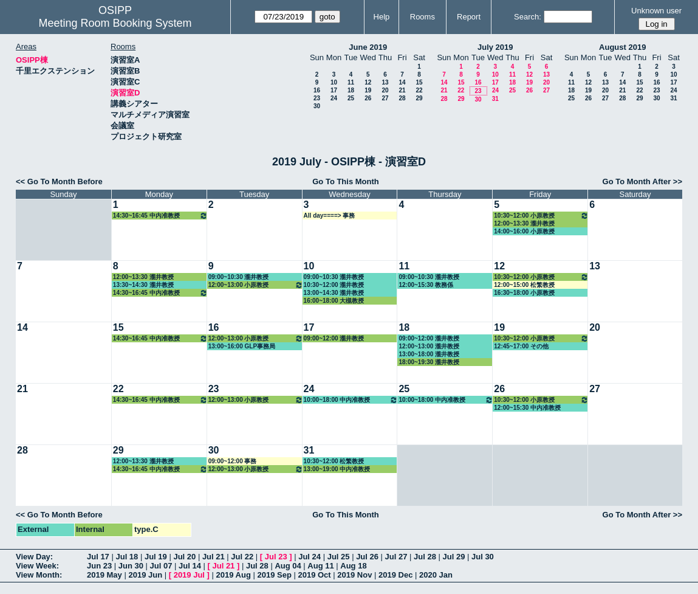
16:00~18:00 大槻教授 (334, 300)
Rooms (422, 16)
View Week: (37, 565)
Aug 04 (288, 565)
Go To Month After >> (642, 181)
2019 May (104, 574)
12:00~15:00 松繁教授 (524, 284)
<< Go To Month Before (59, 181)
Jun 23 (99, 565)
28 (402, 98)
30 (316, 106)
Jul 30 (482, 556)
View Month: (39, 574)
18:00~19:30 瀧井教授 (429, 362)
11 (350, 82)
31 (495, 98)
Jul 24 (309, 556)
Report (469, 16)
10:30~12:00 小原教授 (541, 215)
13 (385, 82)
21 (402, 90)
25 (350, 98)
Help (382, 16)
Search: (527, 16)
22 (419, 90)
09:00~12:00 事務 (232, 461)
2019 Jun (145, 574)
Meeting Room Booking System (115, 23)
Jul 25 (338, 556)
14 (402, 82)
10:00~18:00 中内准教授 (351, 400)
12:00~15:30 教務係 (426, 284)
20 (385, 90)
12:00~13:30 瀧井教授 (524, 223)
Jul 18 (126, 556)
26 (367, 98)
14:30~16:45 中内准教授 (160, 215)
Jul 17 (98, 556)
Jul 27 (396, 556)
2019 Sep (274, 574)
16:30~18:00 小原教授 (524, 292)
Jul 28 (425, 556)
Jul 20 (184, 556)
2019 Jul (189, 574)
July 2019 (495, 47)
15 (419, 82)
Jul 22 (242, 556)
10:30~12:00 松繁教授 (334, 461)
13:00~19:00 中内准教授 (337, 469)
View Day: (34, 556)
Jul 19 (156, 556)
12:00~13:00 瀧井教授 (429, 346)
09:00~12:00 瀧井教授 (334, 338)
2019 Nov (354, 574)
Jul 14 (190, 565)
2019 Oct (314, 574)
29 (419, 98)
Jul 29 (454, 556)
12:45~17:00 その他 (521, 346)
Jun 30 (130, 565)
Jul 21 (213, 556)
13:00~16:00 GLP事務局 (241, 346)
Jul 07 (161, 565)
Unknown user (656, 10)
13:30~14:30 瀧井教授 (143, 284)
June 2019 (368, 47)
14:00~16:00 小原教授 (524, 231)
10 (333, 82)
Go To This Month (345, 181)
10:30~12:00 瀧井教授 (334, 284)
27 (385, 98)
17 (333, 90)
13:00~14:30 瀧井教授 (334, 292)
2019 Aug (233, 574)
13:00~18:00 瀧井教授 (429, 354)
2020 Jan (436, 574)
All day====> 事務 (329, 215)
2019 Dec (395, 574)
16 (316, 90)
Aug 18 (353, 565)
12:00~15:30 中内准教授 (527, 407)
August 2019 (622, 47)
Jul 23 (276, 556)
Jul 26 (367, 556)
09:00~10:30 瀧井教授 (238, 277)
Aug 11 (320, 565)
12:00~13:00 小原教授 (255, 285)
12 (367, 82)
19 (367, 90)
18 (350, 90)
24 (333, 98)
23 (316, 98)
